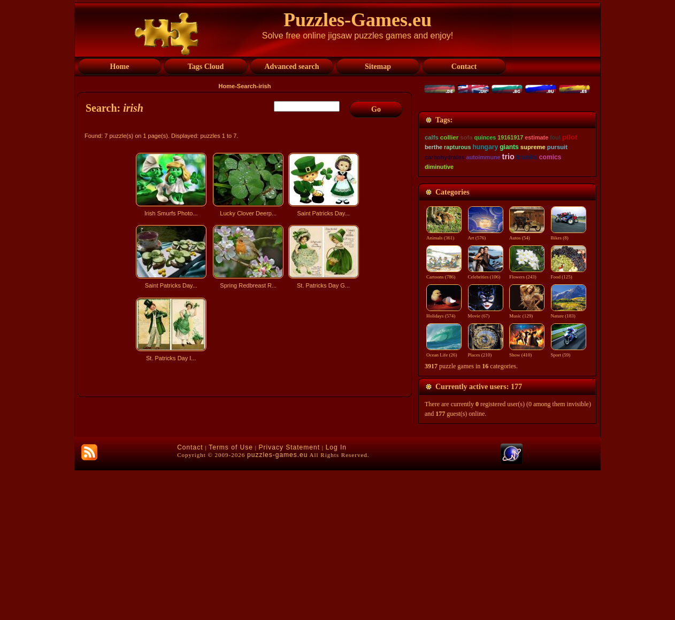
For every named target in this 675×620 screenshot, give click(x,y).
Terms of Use (231, 597)
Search (247, 86)
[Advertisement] (246, 458)
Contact (190, 597)
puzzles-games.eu (277, 604)
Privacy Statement (289, 597)
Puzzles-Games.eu (357, 19)
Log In (336, 597)
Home (227, 86)
